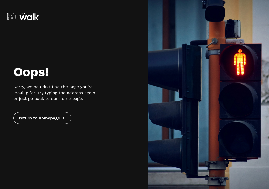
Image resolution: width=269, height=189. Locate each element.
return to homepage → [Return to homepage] (41, 118)
